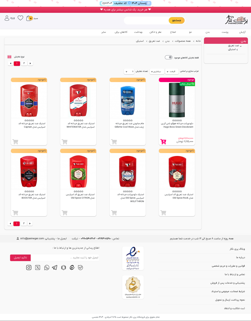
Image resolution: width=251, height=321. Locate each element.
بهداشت (138, 32)
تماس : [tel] (100, 238)
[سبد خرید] (28, 18)
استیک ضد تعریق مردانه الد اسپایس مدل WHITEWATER (81, 125)
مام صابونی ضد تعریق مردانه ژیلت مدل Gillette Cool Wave (129, 125)
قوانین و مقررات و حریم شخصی (228, 266)
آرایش (242, 32)
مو (190, 32)
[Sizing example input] (147, 20)
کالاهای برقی (121, 32)
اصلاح (173, 32)
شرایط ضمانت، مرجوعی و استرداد (228, 291)
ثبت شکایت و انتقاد (234, 308)
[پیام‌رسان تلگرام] (54, 269)
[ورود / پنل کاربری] (10, 18)
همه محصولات (182, 41)
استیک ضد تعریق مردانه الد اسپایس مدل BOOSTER (31, 196)
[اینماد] (133, 258)
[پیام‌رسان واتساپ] (45, 269)
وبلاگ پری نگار (237, 249)
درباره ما (240, 257)
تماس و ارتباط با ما (235, 274)
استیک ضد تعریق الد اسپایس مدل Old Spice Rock (179, 196)
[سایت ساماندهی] (133, 287)
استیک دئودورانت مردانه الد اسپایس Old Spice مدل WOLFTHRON (130, 198)
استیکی (232, 49)
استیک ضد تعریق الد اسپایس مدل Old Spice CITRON (80, 196)
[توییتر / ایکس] (36, 269)
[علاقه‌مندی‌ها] (20, 17)
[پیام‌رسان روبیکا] (62, 269)
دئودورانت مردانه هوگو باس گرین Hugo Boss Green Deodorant (177, 125)
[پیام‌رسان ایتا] (71, 269)
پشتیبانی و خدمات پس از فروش (227, 283)
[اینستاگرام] (28, 269)
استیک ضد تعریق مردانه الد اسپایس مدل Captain (31, 125)
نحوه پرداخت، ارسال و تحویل (230, 300)
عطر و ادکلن (156, 32)
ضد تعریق (233, 45)
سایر (103, 32)
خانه (198, 41)
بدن (208, 32)
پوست (225, 32)
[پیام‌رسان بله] (80, 269)
